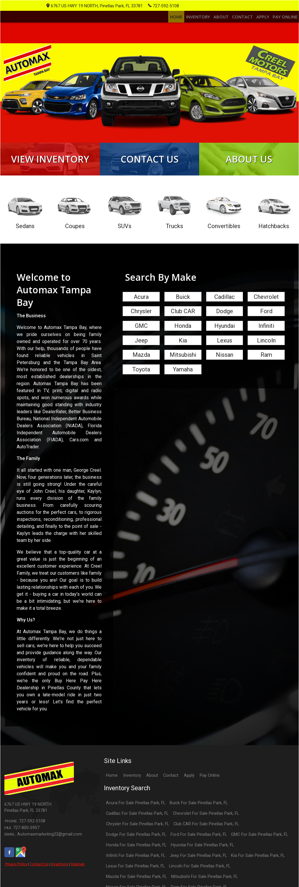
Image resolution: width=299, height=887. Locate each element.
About (152, 785)
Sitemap (78, 873)
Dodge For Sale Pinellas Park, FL (136, 843)
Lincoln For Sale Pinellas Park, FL (199, 875)
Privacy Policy (16, 873)
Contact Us (39, 873)
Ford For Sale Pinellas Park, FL (199, 843)
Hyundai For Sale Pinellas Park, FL (202, 854)
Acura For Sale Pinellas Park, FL (135, 812)
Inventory (132, 785)
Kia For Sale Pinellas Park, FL (258, 864)
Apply (189, 785)
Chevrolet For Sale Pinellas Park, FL (206, 822)
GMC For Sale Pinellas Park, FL (259, 843)
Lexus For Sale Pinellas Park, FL (135, 875)
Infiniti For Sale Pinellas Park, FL (135, 864)
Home (112, 785)
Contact (170, 785)
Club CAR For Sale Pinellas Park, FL (206, 833)
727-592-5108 (163, 5)
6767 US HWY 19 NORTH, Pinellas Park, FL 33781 (94, 6)
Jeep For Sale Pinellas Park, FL (198, 864)
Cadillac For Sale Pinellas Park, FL (137, 822)
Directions (59, 873)
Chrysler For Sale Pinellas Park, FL (137, 833)
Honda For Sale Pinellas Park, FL (136, 854)
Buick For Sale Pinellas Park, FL (199, 812)
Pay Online (210, 785)
